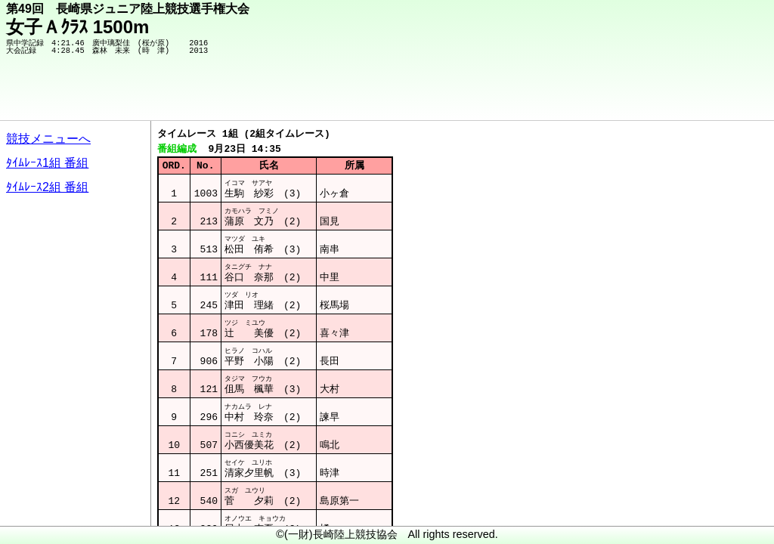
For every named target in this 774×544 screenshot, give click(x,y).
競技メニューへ (48, 138)
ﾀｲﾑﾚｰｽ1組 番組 (47, 162)
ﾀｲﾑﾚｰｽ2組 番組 (47, 187)
